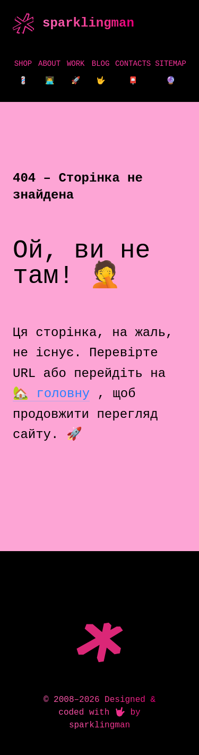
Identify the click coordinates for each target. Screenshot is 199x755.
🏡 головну (51, 394)
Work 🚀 (76, 72)
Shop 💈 (23, 72)
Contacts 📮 (133, 72)
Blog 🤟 (101, 72)
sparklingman (88, 23)
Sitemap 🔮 (170, 72)
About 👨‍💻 (49, 72)
